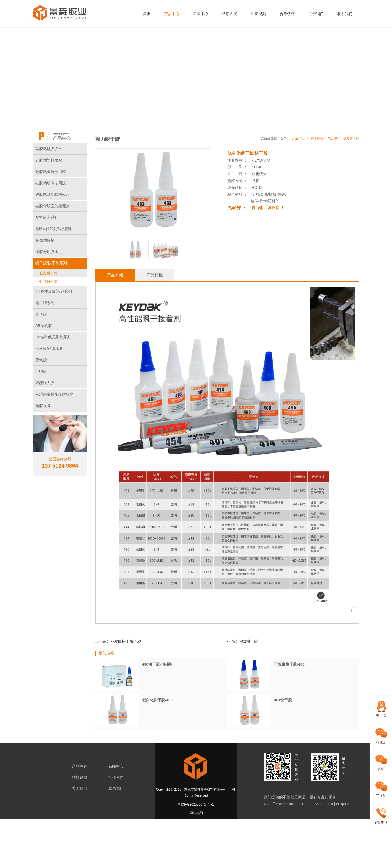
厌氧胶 (41, 360)
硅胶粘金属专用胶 (50, 171)
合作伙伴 (287, 13)
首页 (147, 13)
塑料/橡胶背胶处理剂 (53, 229)
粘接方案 (229, 13)
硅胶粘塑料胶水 (48, 160)
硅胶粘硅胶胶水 (48, 149)
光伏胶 (41, 314)
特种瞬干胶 (48, 281)
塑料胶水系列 (46, 217)
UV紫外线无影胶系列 (53, 337)
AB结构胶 (43, 325)
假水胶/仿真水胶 (49, 348)
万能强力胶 (44, 383)
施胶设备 (43, 405)
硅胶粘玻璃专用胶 (50, 183)
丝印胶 (41, 371)
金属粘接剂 (44, 240)
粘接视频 (258, 13)
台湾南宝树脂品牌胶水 (54, 394)
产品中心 (171, 13)
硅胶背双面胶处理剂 (52, 206)
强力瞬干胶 (48, 273)
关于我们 (316, 13)
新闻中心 (200, 13)
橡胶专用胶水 (46, 251)
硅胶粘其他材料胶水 (52, 194)
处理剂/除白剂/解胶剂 (53, 291)
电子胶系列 (44, 303)
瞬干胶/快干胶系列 (51, 263)
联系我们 (345, 13)
